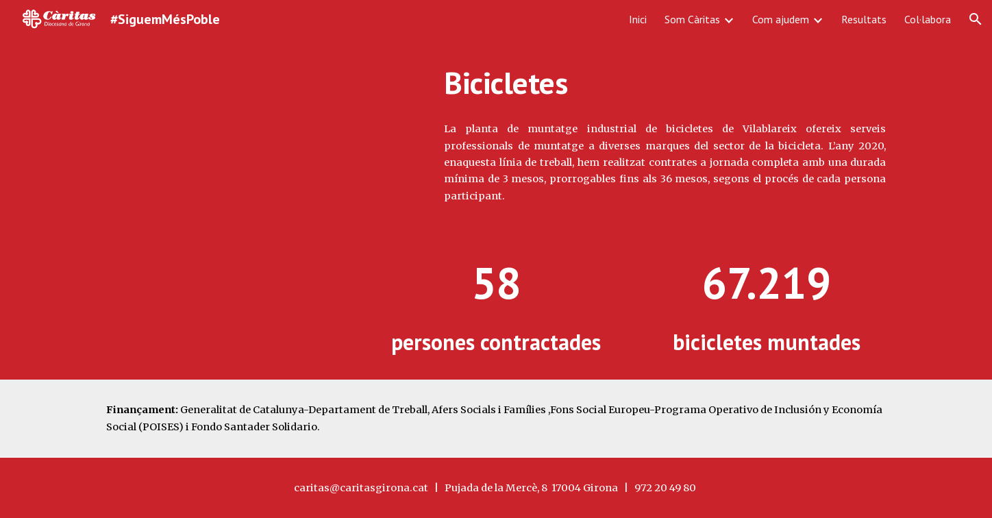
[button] (975, 19)
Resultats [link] (863, 19)
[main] (664, 83)
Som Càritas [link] (692, 19)
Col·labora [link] (927, 19)
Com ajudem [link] (780, 19)
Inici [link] (638, 19)
